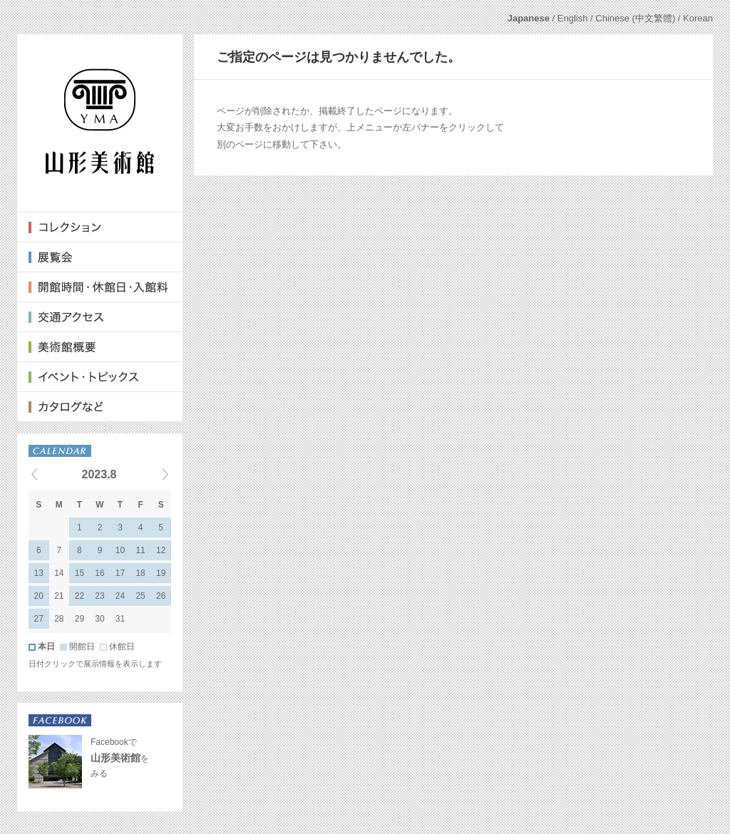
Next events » (147, 474)
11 (140, 550)
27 (38, 619)
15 (79, 573)
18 (140, 573)
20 (38, 596)
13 (38, 573)
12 (160, 550)
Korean (698, 18)
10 (120, 550)
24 (120, 596)
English (572, 18)
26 (160, 596)
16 (99, 573)
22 (79, 596)
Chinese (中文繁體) (635, 18)
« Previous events (52, 474)
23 (99, 596)
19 (160, 573)
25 (140, 596)
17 (120, 573)
